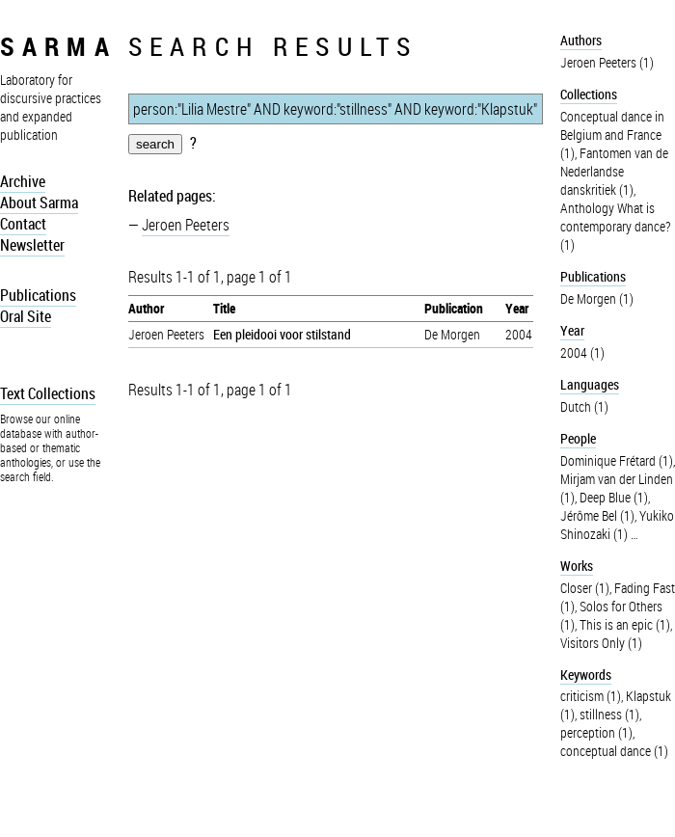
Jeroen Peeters (186, 224)
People (578, 438)
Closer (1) (584, 588)
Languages (589, 384)
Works (576, 565)
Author (146, 308)
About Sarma (39, 202)
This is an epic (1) (625, 624)
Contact (23, 223)
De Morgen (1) (597, 298)
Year (516, 308)
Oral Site (25, 316)
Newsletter (32, 245)
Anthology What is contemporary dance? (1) (615, 226)
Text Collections (47, 393)
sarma (58, 46)
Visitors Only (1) (601, 643)
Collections (588, 94)
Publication (453, 308)
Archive (22, 181)
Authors (581, 40)
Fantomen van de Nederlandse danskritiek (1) (614, 171)
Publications (38, 295)
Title (224, 308)
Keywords (585, 674)
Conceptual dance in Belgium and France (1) (612, 134)
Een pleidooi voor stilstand (282, 334)
